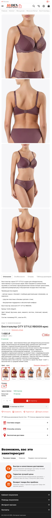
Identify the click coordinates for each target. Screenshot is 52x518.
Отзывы (31, 277)
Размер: (4, 383)
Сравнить (17, 412)
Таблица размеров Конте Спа (15, 417)
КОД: (3, 323)
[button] (28, 412)
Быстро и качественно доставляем (28, 466)
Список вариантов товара (40, 417)
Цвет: (3, 365)
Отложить (6, 412)
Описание (7, 277)
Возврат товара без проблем (25, 482)
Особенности (19, 277)
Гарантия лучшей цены (23, 474)
